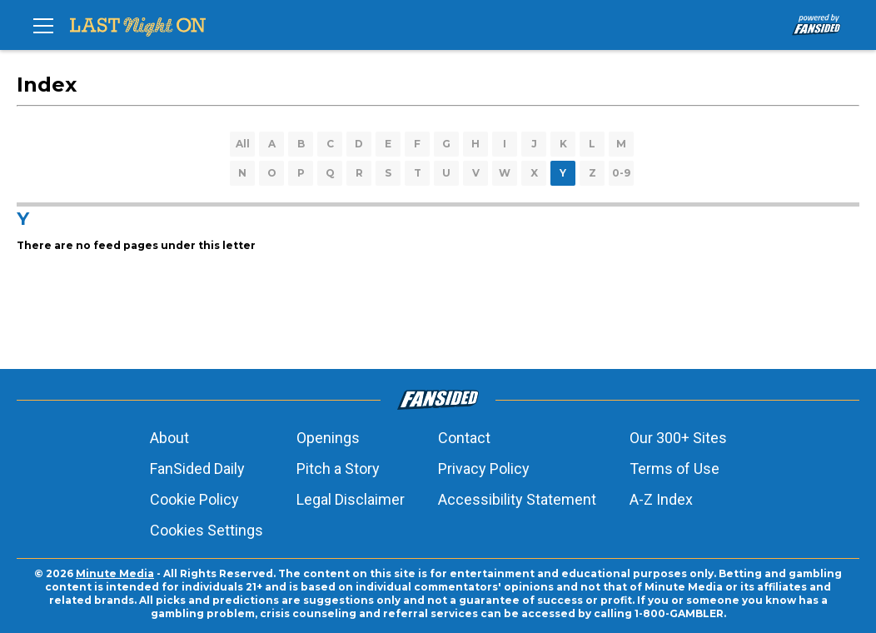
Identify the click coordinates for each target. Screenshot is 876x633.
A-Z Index (661, 499)
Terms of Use (674, 468)
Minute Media (115, 573)
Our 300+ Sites (678, 437)
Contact (464, 437)
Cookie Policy (194, 499)
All (243, 143)
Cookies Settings (206, 530)
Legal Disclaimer (350, 499)
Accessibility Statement (517, 499)
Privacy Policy (484, 468)
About (169, 437)
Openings (328, 437)
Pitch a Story (338, 468)
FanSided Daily (197, 468)
